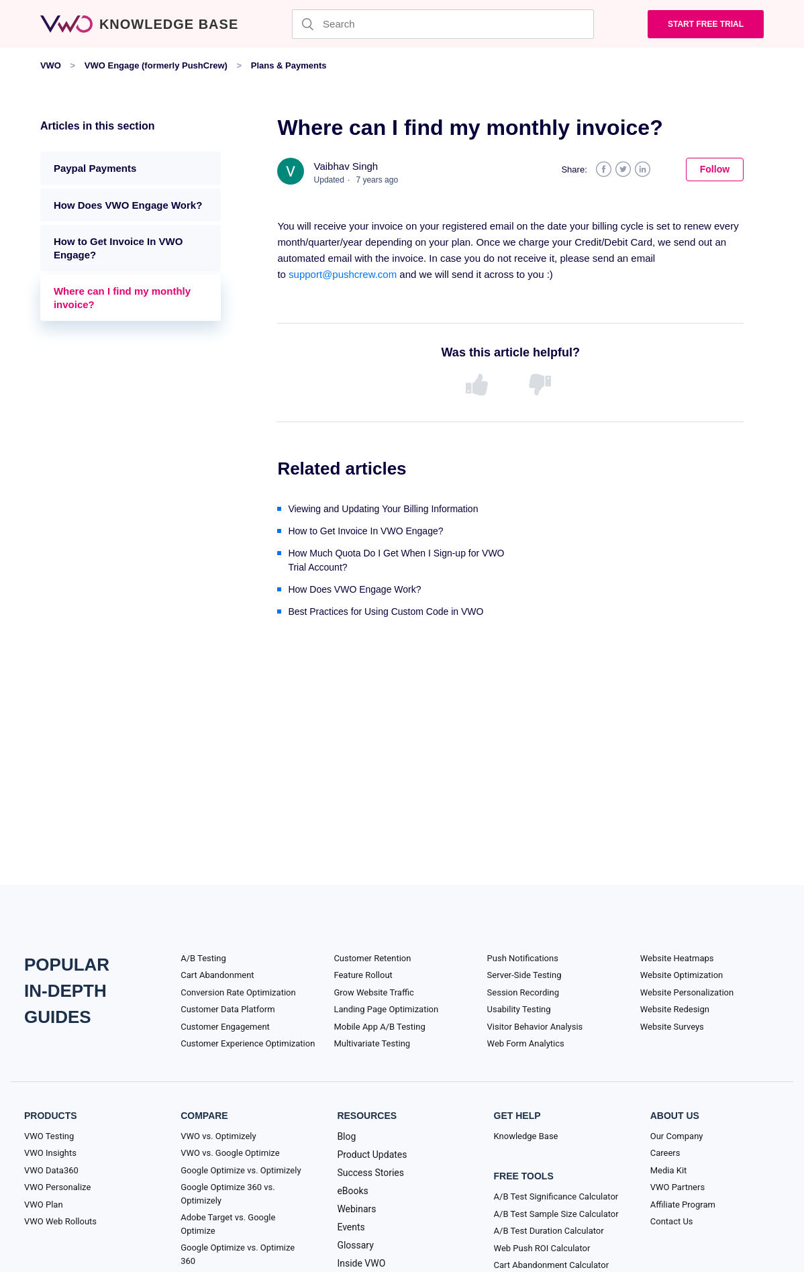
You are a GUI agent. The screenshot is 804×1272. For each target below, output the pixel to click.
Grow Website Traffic (373, 992)
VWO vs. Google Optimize (230, 1153)
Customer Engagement (225, 1027)
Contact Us (671, 1221)
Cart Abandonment (217, 975)
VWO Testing (49, 1136)
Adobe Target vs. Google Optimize (228, 1224)
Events (350, 1227)
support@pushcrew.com (343, 274)
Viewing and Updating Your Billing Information (383, 508)
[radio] (479, 385)
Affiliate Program (682, 1205)
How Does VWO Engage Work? (128, 205)
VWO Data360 (51, 1170)
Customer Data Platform (227, 1009)
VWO (50, 65)
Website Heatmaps (677, 958)
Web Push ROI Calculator (542, 1248)
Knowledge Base (526, 1136)
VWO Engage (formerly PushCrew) (156, 65)
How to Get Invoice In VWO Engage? (118, 248)
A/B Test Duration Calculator (549, 1231)
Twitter (623, 169)
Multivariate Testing (372, 1043)
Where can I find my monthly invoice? (122, 297)
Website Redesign (674, 1009)
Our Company (676, 1136)
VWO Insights (50, 1153)
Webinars (356, 1209)
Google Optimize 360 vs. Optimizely (228, 1194)
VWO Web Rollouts (60, 1221)
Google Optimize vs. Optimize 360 (238, 1254)
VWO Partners (677, 1187)
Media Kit (668, 1170)
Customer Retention (372, 958)
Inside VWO (361, 1263)
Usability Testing (519, 1009)
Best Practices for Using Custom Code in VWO (385, 611)
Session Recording (523, 992)
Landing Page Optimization (386, 1009)
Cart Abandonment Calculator (551, 1265)
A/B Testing (203, 958)
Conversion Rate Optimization (238, 992)
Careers (665, 1153)
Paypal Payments (95, 168)
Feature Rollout (363, 975)
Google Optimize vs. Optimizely (241, 1170)
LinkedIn (642, 169)
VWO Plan (43, 1205)
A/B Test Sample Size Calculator (556, 1214)
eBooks (352, 1190)
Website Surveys (672, 1027)
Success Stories (370, 1172)
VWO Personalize (57, 1187)
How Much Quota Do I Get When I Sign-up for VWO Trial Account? (396, 560)
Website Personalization (687, 992)
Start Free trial (706, 24)
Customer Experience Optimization (248, 1043)
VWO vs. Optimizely (218, 1136)
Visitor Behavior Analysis (535, 1027)
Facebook (603, 169)
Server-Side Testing (524, 975)
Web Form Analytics (525, 1043)
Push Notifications (522, 958)
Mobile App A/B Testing (379, 1027)
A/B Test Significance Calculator (556, 1196)
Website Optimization (681, 975)
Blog (346, 1136)
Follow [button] (715, 169)
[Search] (443, 24)
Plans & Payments (289, 65)
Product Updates (372, 1154)
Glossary (355, 1245)
